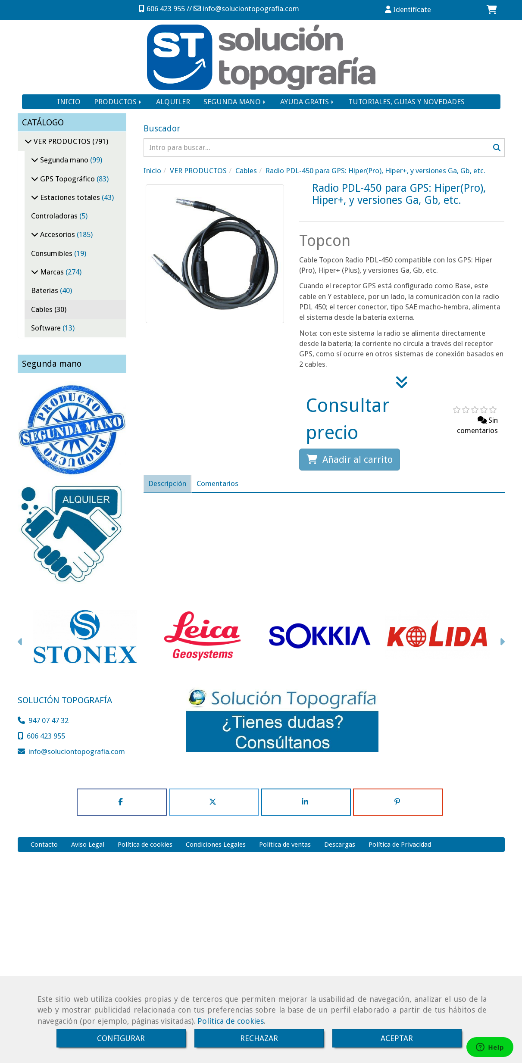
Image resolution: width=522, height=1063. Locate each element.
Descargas (339, 844)
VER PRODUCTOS (62, 141)
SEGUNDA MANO (235, 101)
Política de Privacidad (400, 844)
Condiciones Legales (216, 844)
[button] (408, 9)
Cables (42, 309)
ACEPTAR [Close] (397, 1038)
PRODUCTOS (118, 101)
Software (47, 328)
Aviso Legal (87, 844)
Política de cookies (230, 1021)
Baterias (45, 290)
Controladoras (55, 216)
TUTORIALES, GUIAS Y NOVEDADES (406, 101)
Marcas (52, 272)
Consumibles (52, 253)
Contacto (44, 844)
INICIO (69, 101)
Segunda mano (64, 160)
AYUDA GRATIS (307, 101)
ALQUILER (173, 101)
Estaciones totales (70, 197)
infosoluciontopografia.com (251, 8)
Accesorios (57, 234)
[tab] (167, 484)
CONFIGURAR (121, 1038)
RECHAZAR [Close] (259, 1038)
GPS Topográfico (67, 179)
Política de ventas (285, 844)
